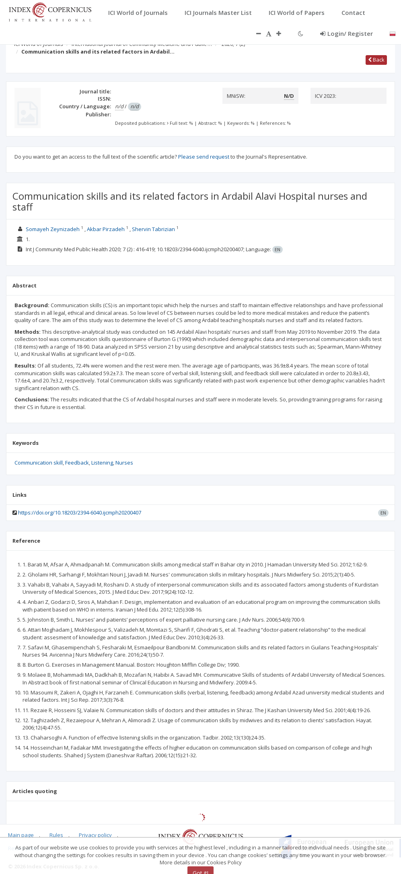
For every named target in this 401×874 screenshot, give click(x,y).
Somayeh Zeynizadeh (53, 229)
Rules (56, 835)
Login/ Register (346, 33)
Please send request (203, 156)
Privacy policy (95, 835)
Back (376, 59)
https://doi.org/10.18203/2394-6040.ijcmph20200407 (79, 512)
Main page (21, 835)
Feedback (77, 462)
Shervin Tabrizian (153, 229)
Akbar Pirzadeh (106, 229)
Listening (102, 462)
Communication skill (38, 462)
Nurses (124, 462)
